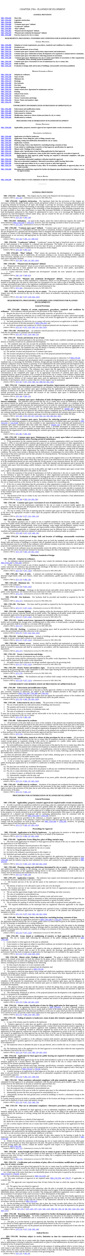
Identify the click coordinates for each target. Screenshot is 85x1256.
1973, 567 (19, 327)
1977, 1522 (27, 571)
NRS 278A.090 (6, 45)
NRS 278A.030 (6, 22)
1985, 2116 (27, 1015)
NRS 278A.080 (6, 35)
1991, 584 (49, 416)
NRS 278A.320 (6, 91)
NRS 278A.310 (6, 89)
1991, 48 (61, 1209)
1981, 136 (35, 533)
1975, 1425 (29, 1209)
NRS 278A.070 (6, 33)
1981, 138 (27, 874)
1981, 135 (35, 516)
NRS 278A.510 (6, 151)
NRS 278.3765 (55, 1178)
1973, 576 (19, 571)
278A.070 (30, 223)
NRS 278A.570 (6, 165)
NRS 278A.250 (6, 79)
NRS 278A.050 (6, 26)
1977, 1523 (27, 680)
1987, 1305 (35, 1015)
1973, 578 (19, 673)
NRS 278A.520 (6, 153)
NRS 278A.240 (6, 77)
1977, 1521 (27, 516)
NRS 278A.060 (6, 29)
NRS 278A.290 (6, 85)
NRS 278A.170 (6, 56)
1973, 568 (19, 396)
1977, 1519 (27, 334)
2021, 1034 (34, 836)
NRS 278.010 (27, 1069)
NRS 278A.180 (6, 58)
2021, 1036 (80, 1209)
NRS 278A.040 (6, 24)
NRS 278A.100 (6, 47)
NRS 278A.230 (6, 74)
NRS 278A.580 (6, 169)
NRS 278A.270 (6, 81)
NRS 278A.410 (6, 115)
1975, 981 (19, 434)
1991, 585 (27, 434)
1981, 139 (35, 1052)
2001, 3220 (71, 1209)
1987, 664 (35, 864)
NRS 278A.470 (6, 143)
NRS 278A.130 (6, 54)
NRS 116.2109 (40, 1176)
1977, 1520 (34, 416)
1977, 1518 (27, 297)
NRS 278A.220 (6, 66)
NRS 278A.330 (6, 94)
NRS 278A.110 (6, 49)
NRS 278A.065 (6, 31)
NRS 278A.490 (6, 147)
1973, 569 (19, 516)
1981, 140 (35, 1229)
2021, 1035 (35, 954)
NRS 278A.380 (6, 109)
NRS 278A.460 (6, 140)
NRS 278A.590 (6, 180)
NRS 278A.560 (6, 163)
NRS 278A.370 (6, 102)
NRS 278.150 (38, 969)
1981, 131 (27, 239)
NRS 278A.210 (6, 64)
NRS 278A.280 (6, 83)
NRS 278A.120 (6, 51)
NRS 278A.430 (6, 127)
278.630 (37, 1069)
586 (66, 1209)
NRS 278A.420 (6, 117)
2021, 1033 (34, 781)
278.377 (68, 1178)
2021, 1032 (57, 416)
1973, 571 (19, 781)
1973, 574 (19, 1052)
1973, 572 (19, 874)
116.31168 (14, 423)
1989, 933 (34, 239)
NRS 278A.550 (6, 161)
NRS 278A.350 (6, 98)
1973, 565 (19, 198)
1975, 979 (27, 416)
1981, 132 (35, 382)
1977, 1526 (27, 1229)
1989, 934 (35, 1077)
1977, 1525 (27, 1052)
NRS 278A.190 (6, 61)
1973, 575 (19, 1148)
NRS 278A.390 (6, 111)
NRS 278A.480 (6, 145)
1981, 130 (27, 217)
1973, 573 (19, 1002)
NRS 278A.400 (6, 113)
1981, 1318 (46, 1209)
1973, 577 (19, 601)
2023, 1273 (4, 1211)
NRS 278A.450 (6, 138)
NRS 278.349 (75, 358)
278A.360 (18, 563)
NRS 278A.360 (6, 100)
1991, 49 (27, 1253)
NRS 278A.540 (6, 159)
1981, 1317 (27, 864)
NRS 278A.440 (6, 136)
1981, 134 (27, 499)
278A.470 (57, 920)
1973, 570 (19, 552)
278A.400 (34, 693)
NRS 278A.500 (6, 149)
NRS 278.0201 (55, 1007)
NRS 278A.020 (6, 20)
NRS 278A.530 (6, 155)
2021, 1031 (34, 260)
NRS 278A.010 (6, 18)
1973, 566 (19, 225)
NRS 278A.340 (6, 96)
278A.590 (44, 816)
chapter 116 (68, 409)
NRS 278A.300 (6, 87)
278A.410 (44, 693)
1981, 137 (27, 781)
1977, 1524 (27, 933)
